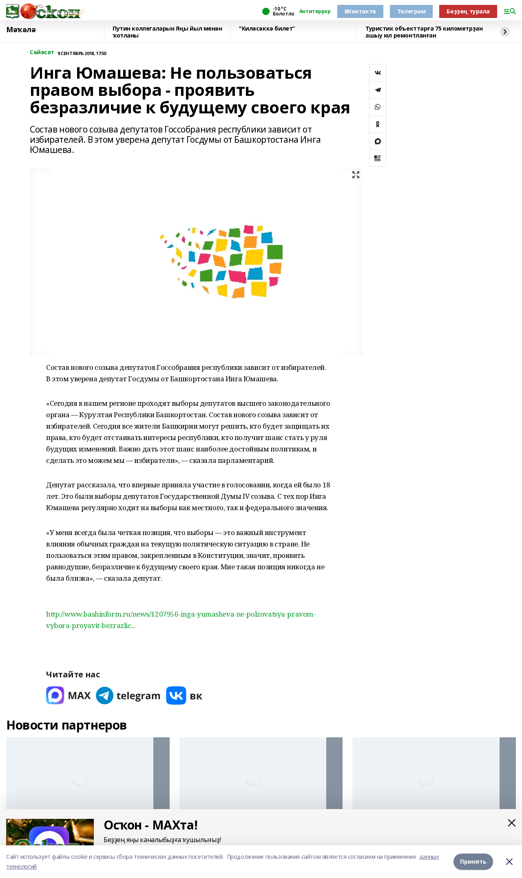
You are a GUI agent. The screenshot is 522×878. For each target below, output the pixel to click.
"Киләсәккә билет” (267, 28)
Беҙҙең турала (468, 11)
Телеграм (411, 11)
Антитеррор (315, 11)
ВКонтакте (360, 11)
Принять (473, 861)
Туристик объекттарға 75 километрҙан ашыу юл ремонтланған (423, 32)
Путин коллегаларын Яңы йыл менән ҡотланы (167, 32)
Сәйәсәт (42, 52)
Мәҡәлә (20, 29)
